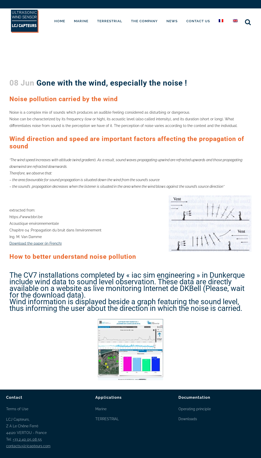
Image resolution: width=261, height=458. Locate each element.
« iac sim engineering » (163, 275)
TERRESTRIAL (107, 419)
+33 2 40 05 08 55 (27, 439)
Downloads (187, 419)
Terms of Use (17, 409)
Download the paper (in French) (35, 243)
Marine (101, 409)
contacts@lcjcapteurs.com (28, 446)
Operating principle (194, 409)
